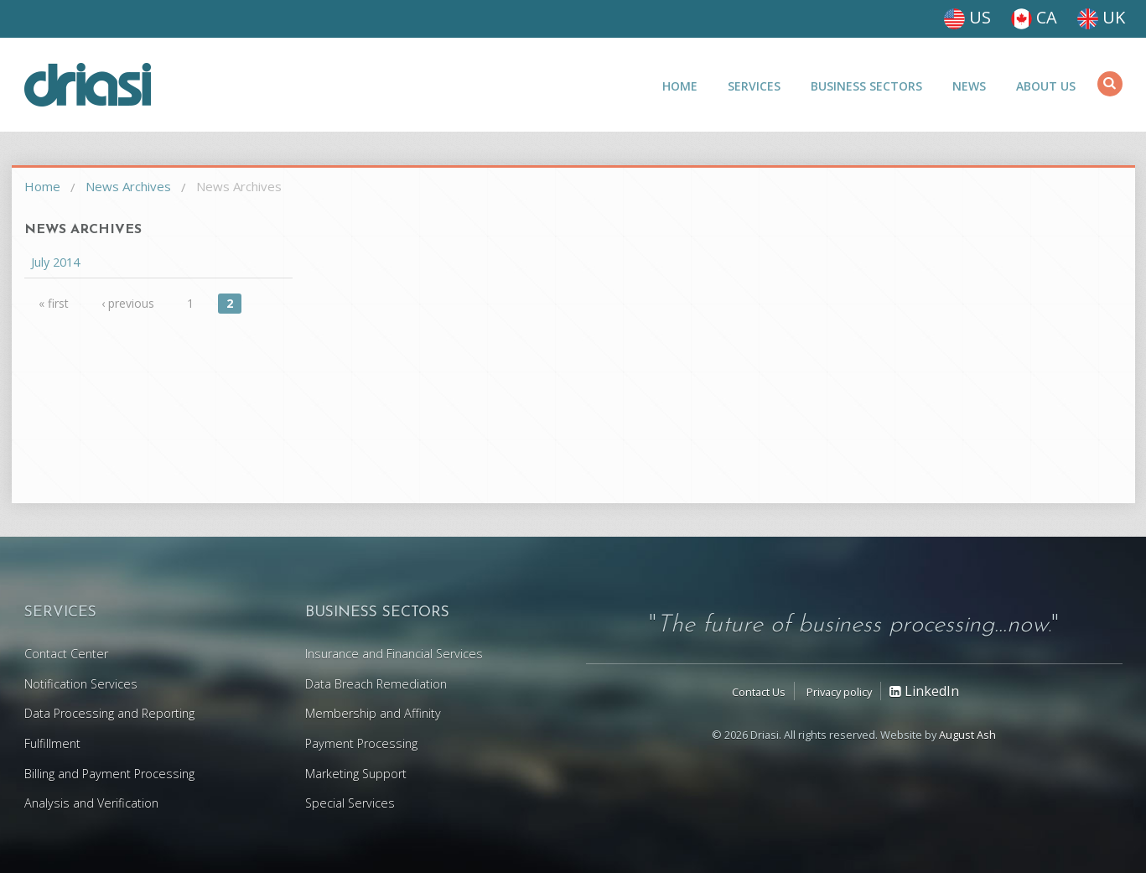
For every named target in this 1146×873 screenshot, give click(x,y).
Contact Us (759, 691)
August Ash (967, 734)
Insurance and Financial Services (394, 654)
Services (754, 86)
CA (1034, 17)
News (969, 86)
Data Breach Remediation (376, 684)
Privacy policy (839, 691)
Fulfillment (52, 743)
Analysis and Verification (91, 803)
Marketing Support (356, 774)
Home (679, 86)
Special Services (350, 803)
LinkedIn (924, 691)
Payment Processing (361, 743)
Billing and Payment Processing (109, 774)
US (967, 17)
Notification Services (80, 684)
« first (54, 303)
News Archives (128, 186)
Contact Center (66, 654)
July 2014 (55, 262)
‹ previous (127, 303)
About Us (1046, 86)
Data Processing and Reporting (109, 713)
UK (1101, 17)
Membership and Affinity (373, 713)
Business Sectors (866, 86)
